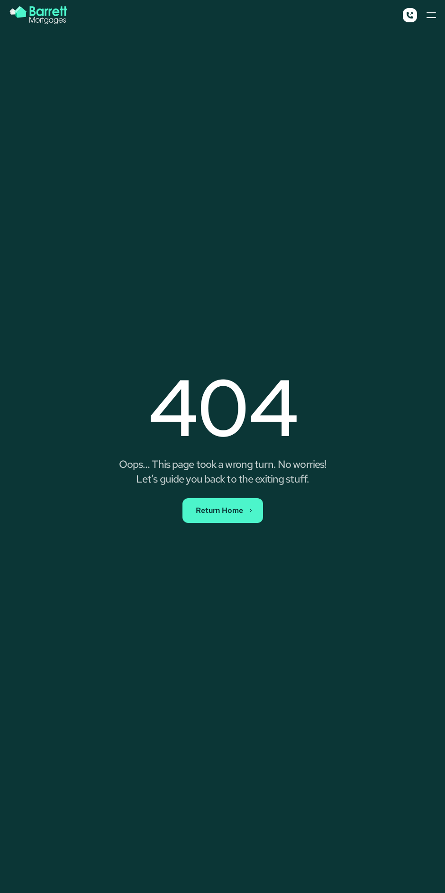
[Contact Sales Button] (222, 510)
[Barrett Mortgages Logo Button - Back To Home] (38, 15)
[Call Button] (410, 15)
